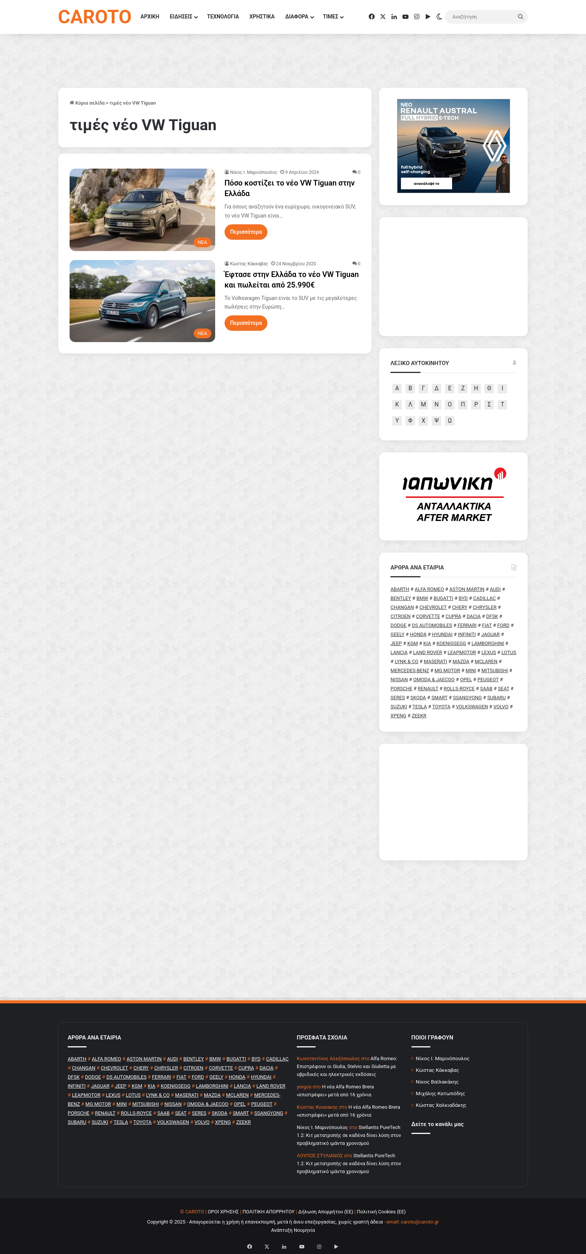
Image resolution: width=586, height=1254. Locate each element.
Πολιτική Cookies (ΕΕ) (381, 1211)
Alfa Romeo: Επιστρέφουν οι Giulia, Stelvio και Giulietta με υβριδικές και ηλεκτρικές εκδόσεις (347, 1066)
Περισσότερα (246, 232)
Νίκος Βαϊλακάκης (437, 1082)
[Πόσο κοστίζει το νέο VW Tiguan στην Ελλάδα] (142, 210)
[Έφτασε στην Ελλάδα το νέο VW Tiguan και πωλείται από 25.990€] (142, 301)
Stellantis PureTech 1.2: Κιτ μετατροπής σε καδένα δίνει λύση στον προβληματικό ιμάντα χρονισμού (349, 1135)
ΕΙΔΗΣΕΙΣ (181, 17)
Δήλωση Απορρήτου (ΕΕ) (325, 1211)
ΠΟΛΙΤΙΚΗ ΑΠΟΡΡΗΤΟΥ (269, 1211)
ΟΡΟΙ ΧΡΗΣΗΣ (223, 1211)
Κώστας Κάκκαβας (249, 263)
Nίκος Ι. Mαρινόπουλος (254, 172)
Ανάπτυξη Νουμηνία (293, 1230)
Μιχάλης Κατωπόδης (440, 1093)
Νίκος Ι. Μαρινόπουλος (443, 1058)
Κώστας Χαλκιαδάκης (441, 1105)
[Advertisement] (453, 802)
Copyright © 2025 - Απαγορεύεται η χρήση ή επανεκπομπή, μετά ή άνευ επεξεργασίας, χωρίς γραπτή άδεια (265, 1222)
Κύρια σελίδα (87, 103)
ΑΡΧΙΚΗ (150, 17)
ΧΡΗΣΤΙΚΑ (262, 17)
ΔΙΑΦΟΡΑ (296, 17)
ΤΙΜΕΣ (331, 17)
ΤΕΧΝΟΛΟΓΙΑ (223, 17)
